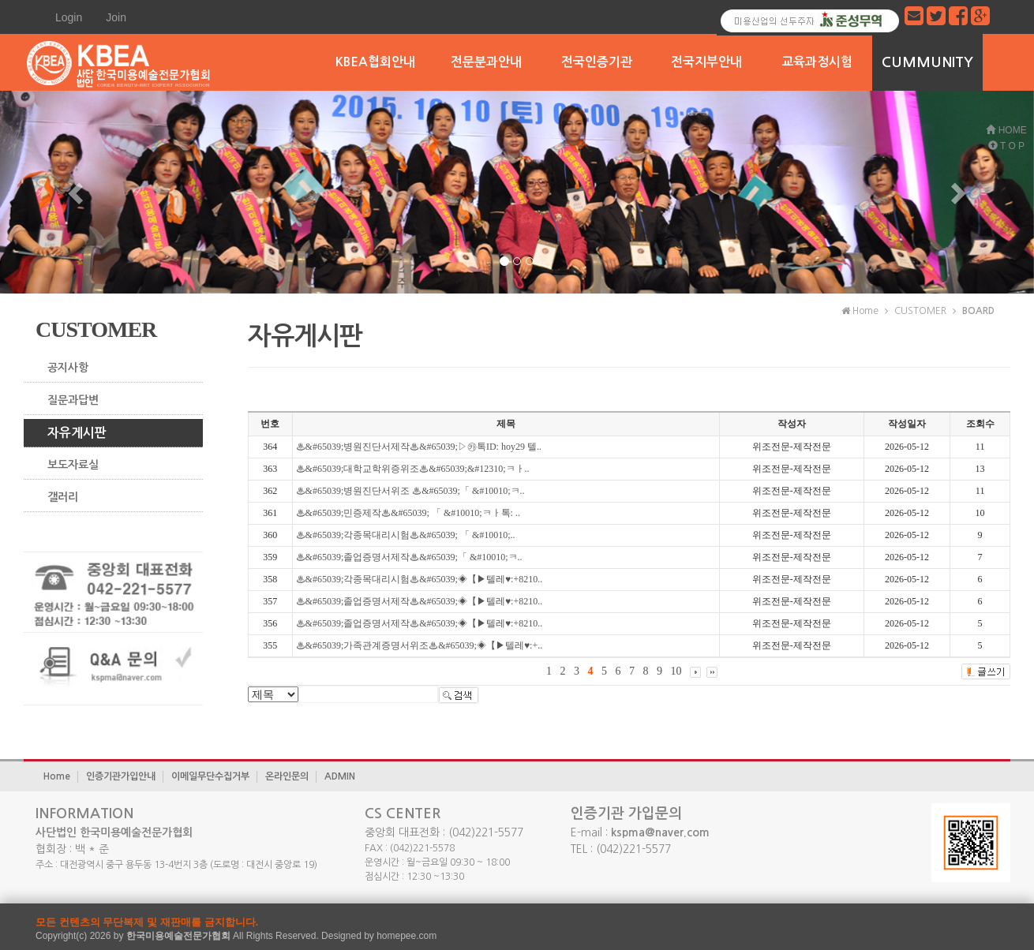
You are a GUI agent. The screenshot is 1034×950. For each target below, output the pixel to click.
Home (56, 776)
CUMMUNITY (927, 62)
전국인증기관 (596, 62)
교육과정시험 (816, 62)
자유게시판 (77, 433)
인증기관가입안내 (120, 776)
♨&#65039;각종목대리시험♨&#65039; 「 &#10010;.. (405, 534)
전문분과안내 (486, 62)
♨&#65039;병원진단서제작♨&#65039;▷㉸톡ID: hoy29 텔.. (418, 446)
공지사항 (67, 367)
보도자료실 (73, 464)
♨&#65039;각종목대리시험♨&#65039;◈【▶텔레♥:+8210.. (419, 579)
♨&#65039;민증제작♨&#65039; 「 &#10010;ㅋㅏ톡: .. (408, 512)
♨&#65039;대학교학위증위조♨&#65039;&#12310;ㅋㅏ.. (413, 468)
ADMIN (339, 776)
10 (676, 671)
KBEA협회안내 (375, 62)
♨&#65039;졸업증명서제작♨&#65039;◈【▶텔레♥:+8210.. (419, 601)
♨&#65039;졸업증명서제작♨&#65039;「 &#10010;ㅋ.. (409, 557)
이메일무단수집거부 (210, 776)
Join (116, 17)
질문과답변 (73, 400)
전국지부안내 (706, 62)
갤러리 (62, 497)
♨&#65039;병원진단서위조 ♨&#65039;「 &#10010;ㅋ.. (410, 490)
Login (68, 17)
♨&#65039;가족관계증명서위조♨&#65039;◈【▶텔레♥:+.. (419, 645)
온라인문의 (287, 776)
